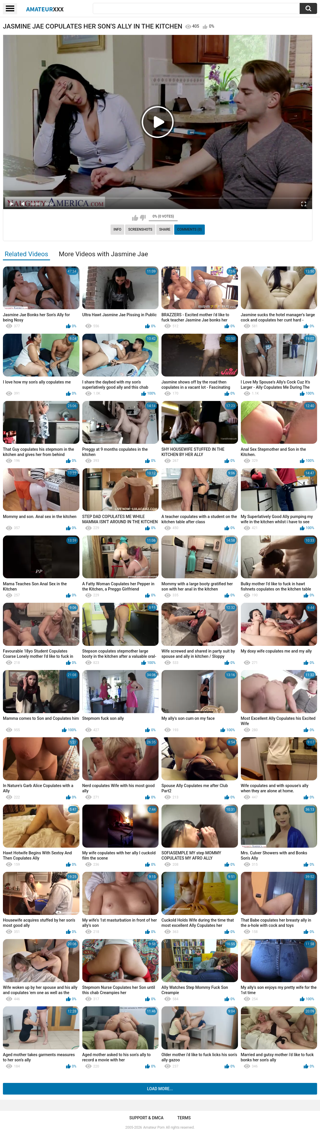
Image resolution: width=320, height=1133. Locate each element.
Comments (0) (189, 229)
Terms (184, 1118)
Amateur (45, 9)
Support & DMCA (146, 1118)
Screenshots (140, 229)
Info (117, 229)
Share (164, 229)
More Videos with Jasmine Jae (103, 254)
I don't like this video (143, 218)
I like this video (135, 218)
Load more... (160, 1088)
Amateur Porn (154, 1127)
